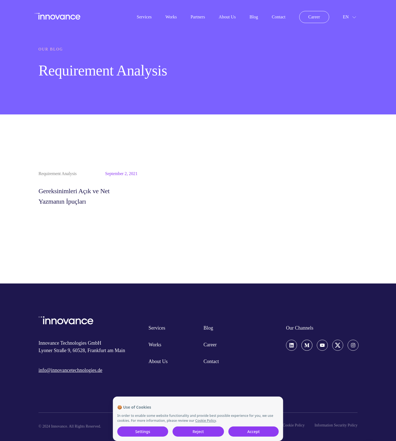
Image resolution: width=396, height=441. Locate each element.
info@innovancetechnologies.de (70, 370)
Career (314, 17)
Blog (253, 17)
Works (171, 17)
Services (144, 17)
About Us (227, 17)
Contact (278, 17)
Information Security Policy (336, 425)
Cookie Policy (294, 425)
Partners (198, 17)
